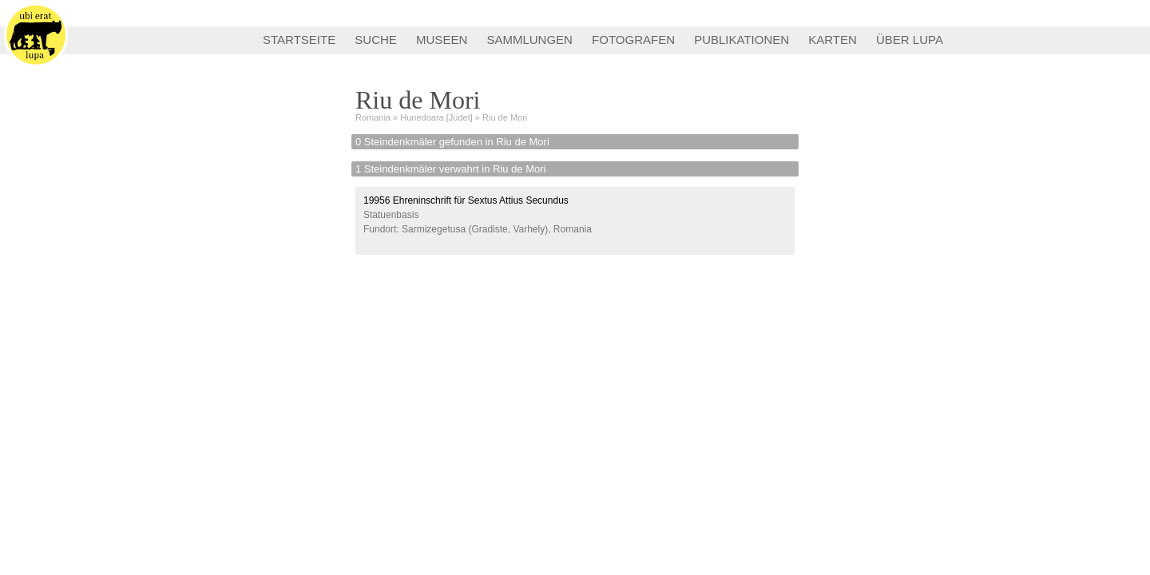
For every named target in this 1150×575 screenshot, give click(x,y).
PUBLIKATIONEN (741, 39)
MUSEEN (441, 39)
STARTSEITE (299, 39)
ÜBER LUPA (909, 39)
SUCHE (376, 39)
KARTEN (832, 39)
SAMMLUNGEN (529, 39)
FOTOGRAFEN (633, 39)
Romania (373, 117)
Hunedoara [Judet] (436, 117)
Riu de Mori (504, 117)
